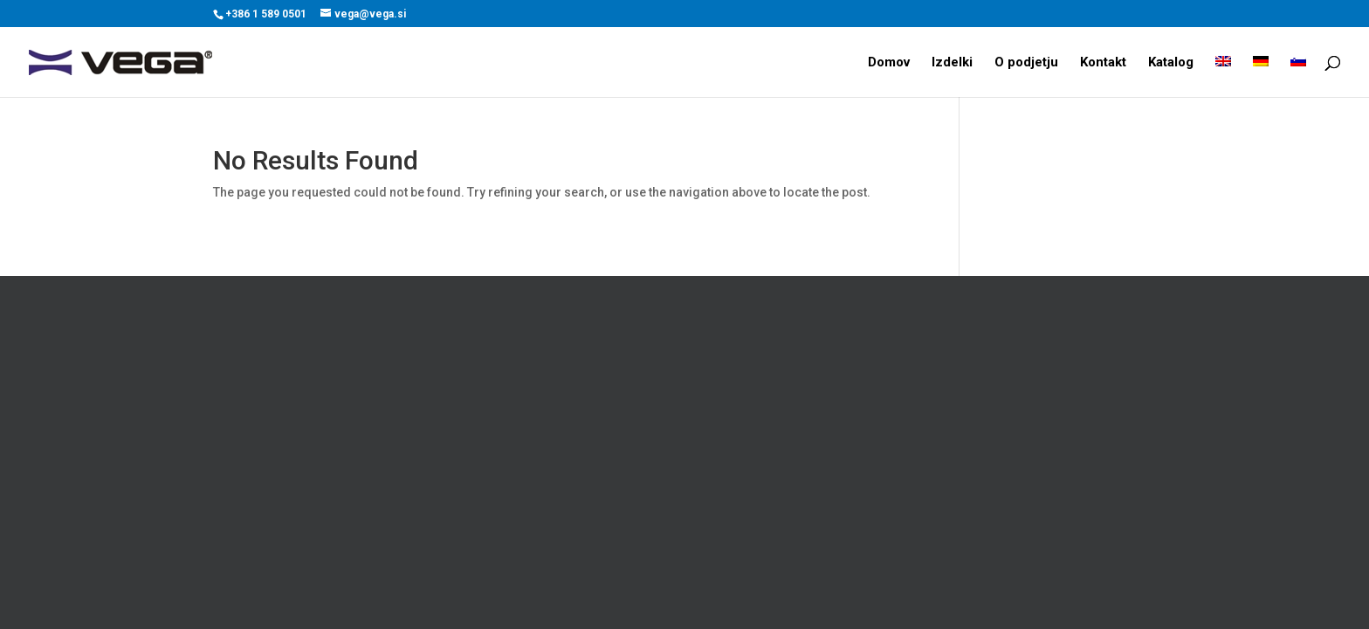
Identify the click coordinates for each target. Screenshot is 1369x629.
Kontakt (1103, 63)
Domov (889, 63)
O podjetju (1026, 63)
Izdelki (952, 63)
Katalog (1171, 63)
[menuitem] (1223, 76)
